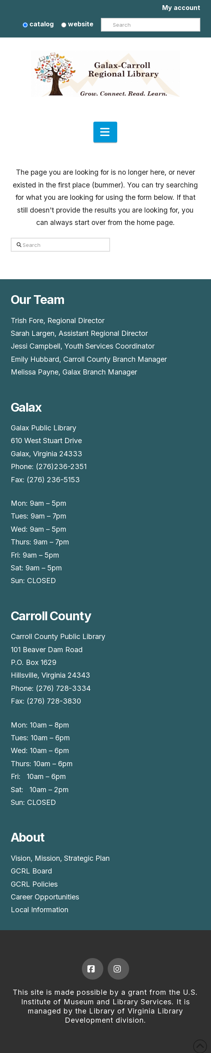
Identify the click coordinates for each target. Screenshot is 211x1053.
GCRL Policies (34, 884)
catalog (38, 24)
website (77, 24)
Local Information (39, 909)
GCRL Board (31, 871)
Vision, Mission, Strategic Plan (60, 858)
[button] (105, 132)
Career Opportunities (45, 897)
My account (181, 8)
